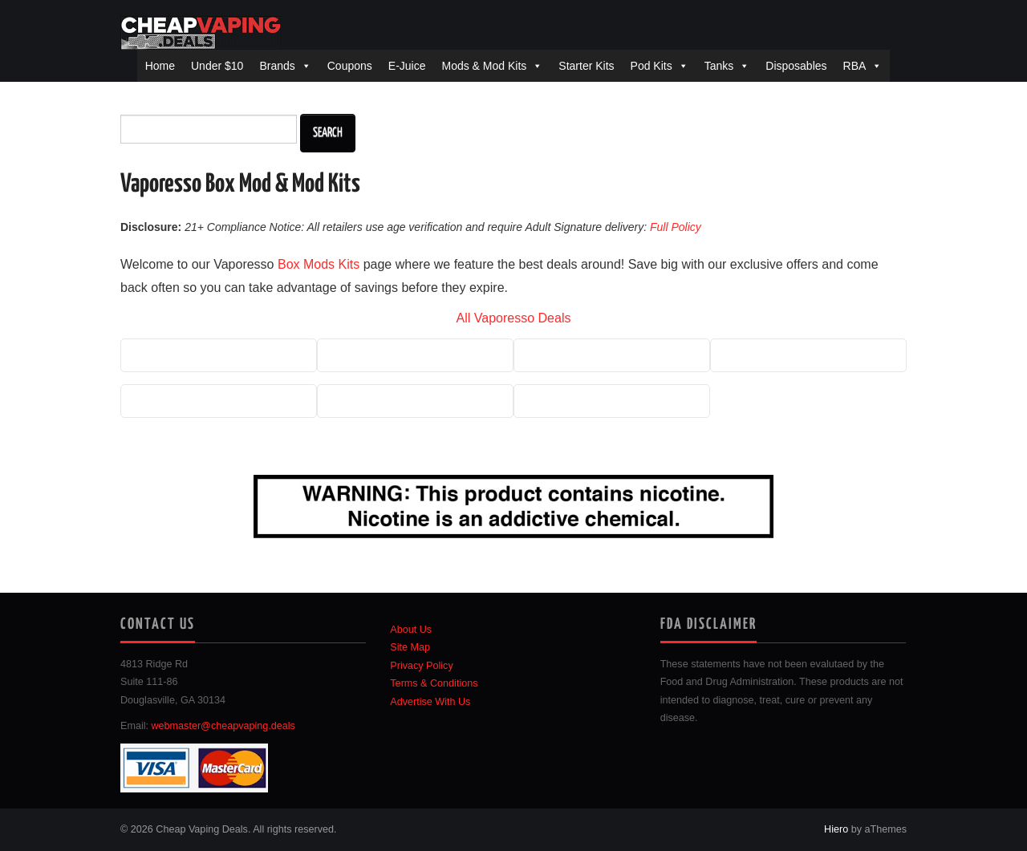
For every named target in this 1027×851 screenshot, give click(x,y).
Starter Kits (586, 65)
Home (160, 65)
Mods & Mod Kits (483, 65)
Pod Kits (651, 65)
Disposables (795, 65)
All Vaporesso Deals (514, 318)
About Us (411, 629)
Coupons (349, 65)
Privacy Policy (421, 665)
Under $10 (217, 65)
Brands (276, 65)
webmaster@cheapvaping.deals (223, 725)
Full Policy (675, 227)
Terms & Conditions (433, 683)
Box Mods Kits (318, 264)
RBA (855, 65)
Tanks (719, 65)
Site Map (410, 647)
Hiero (836, 829)
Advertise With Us (430, 701)
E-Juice (407, 65)
